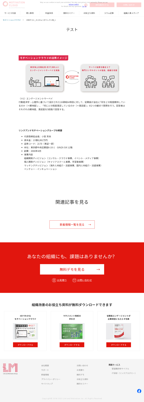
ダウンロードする (25, 344)
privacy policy (74, 4)
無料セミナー (69, 13)
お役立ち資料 (89, 13)
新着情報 (45, 374)
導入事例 (30, 13)
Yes (83, 6)
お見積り (62, 280)
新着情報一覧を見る (72, 224)
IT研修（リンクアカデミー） (124, 373)
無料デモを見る (72, 269)
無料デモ (80, 374)
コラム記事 (109, 13)
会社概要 (45, 365)
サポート (45, 370)
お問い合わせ (84, 280)
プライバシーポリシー (50, 379)
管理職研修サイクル (120, 368)
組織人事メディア (131, 13)
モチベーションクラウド (12, 20)
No (85, 6)
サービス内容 (10, 13)
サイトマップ (47, 383)
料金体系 (49, 13)
